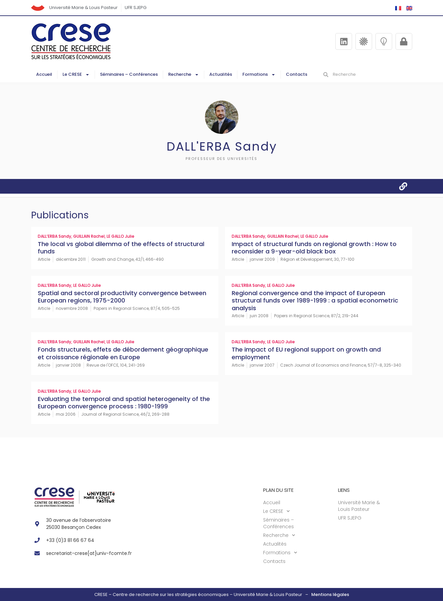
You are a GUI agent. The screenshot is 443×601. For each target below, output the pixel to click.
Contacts (296, 74)
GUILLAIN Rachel (89, 236)
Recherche (183, 74)
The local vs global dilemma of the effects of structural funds (121, 248)
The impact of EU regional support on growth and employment (306, 353)
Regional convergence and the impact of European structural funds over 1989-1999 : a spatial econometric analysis (315, 300)
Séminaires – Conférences (129, 74)
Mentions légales (330, 594)
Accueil (44, 74)
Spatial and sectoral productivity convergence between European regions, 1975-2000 (122, 297)
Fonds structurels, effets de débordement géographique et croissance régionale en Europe (123, 353)
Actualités (220, 74)
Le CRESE (76, 74)
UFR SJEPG (136, 7)
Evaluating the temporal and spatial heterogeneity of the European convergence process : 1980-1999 (124, 403)
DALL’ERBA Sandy (54, 236)
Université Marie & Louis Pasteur (83, 7)
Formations (258, 74)
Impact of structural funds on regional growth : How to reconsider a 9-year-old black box (314, 248)
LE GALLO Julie (120, 236)
